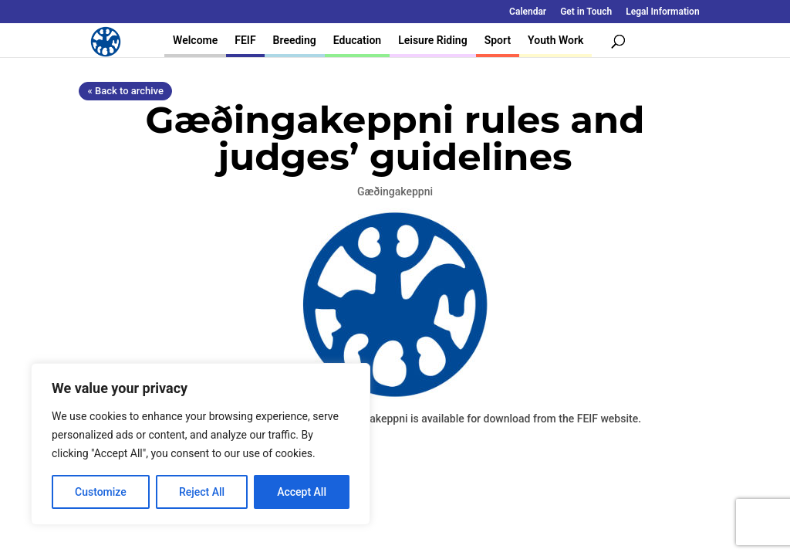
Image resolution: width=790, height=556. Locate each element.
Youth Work (555, 40)
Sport (497, 40)
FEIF (245, 40)
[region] (200, 444)
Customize (101, 492)
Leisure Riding (433, 40)
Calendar (527, 12)
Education (357, 40)
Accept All (301, 492)
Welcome (195, 40)
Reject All (202, 492)
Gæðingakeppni (395, 191)
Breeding (294, 40)
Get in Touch (586, 12)
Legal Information (662, 12)
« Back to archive (125, 91)
